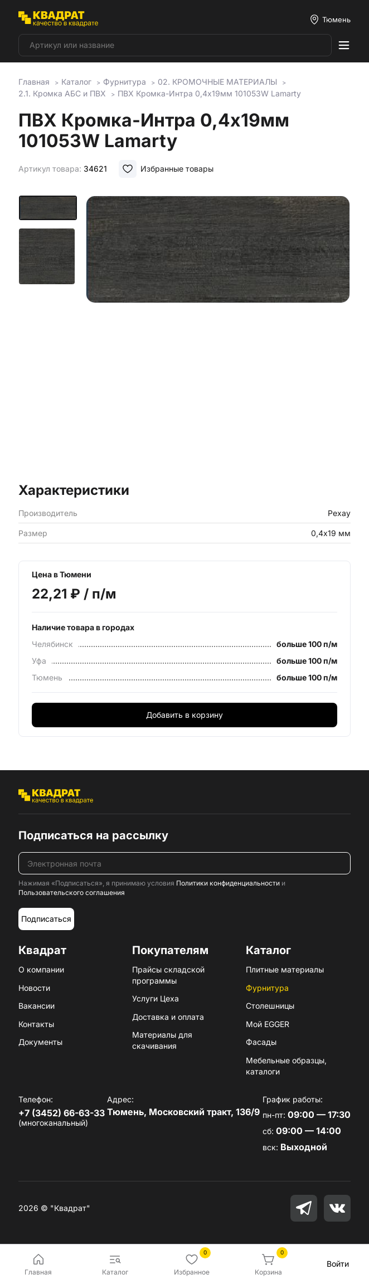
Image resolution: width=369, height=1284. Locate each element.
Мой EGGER (267, 1024)
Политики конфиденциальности (228, 883)
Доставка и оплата (168, 1017)
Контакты (36, 1024)
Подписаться (46, 918)
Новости (34, 988)
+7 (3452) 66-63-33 (61, 1113)
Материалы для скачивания (162, 1040)
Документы (40, 1042)
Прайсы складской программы (168, 975)
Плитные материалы (285, 969)
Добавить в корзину (184, 714)
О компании (41, 969)
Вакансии (36, 1005)
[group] (218, 335)
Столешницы (270, 1005)
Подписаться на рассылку (93, 835)
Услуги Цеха (155, 998)
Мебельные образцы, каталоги (286, 1066)
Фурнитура (267, 988)
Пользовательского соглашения (71, 892)
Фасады (261, 1042)
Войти (338, 1263)
